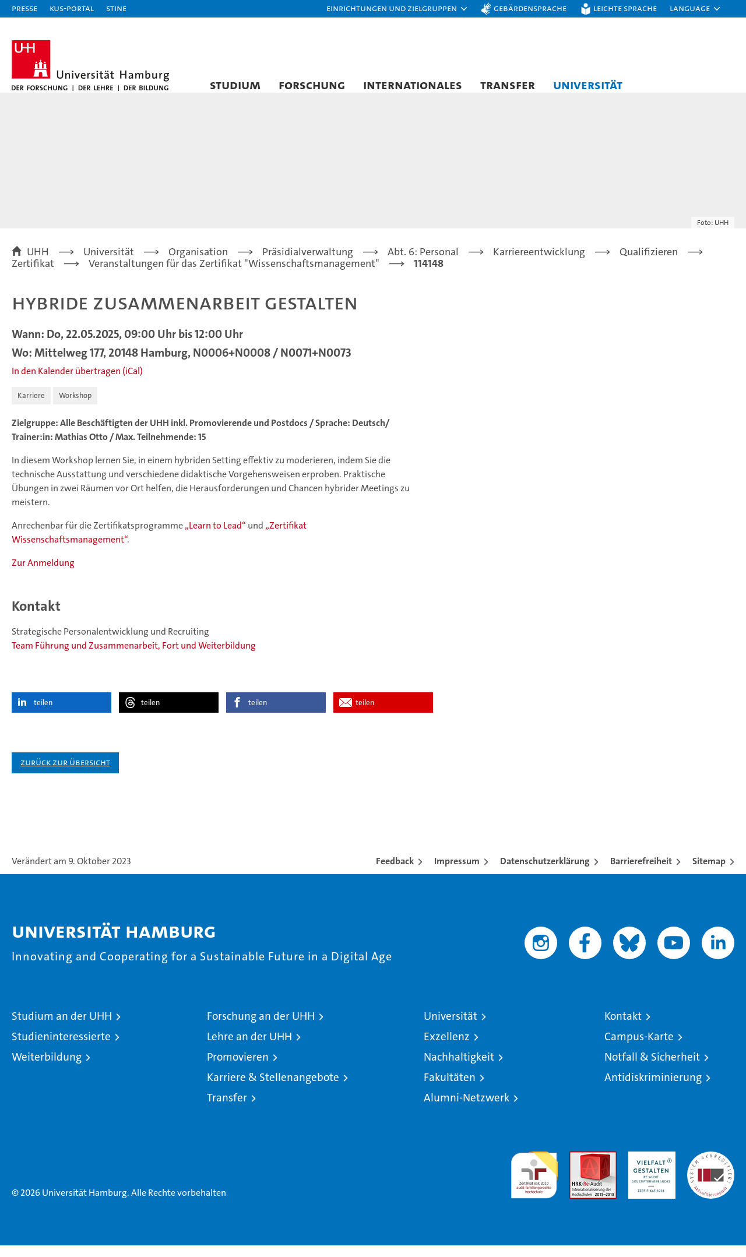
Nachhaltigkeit (459, 1068)
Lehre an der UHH (249, 1048)
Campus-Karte (639, 1048)
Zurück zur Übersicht (65, 773)
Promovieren (238, 1068)
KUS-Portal (72, 8)
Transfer (507, 84)
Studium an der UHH (62, 1027)
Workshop (75, 407)
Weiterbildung (47, 1068)
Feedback (395, 873)
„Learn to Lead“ (215, 537)
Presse (24, 8)
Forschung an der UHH (261, 1027)
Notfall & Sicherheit (652, 1068)
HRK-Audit (649, 1169)
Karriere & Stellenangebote (273, 1089)
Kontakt (623, 1027)
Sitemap (709, 873)
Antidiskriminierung (653, 1089)
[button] (397, 8)
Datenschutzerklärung (545, 873)
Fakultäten (450, 1089)
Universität (587, 84)
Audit (580, 1169)
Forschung (312, 84)
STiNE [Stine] (116, 8)
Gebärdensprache (530, 8)
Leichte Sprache (625, 8)
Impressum (457, 873)
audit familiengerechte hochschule (534, 1181)
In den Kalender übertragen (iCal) (77, 382)
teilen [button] (43, 714)
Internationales (412, 84)
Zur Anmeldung (43, 574)
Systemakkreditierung (710, 1169)
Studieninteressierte (61, 1048)
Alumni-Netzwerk (466, 1109)
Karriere (31, 407)
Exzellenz (447, 1048)
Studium (235, 84)
